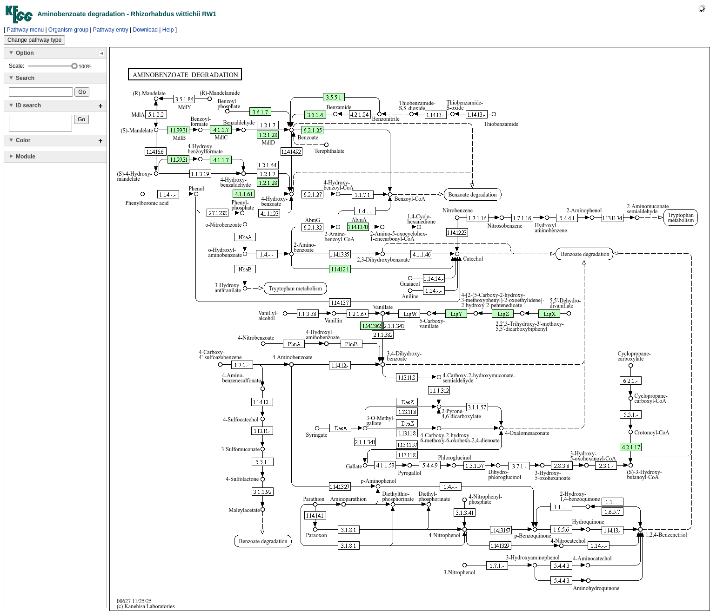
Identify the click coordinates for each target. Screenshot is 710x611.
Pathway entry (110, 29)
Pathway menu (25, 29)
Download (145, 29)
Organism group (68, 29)
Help (168, 29)
